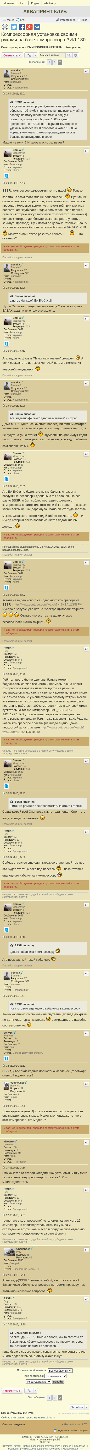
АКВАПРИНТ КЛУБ (45, 11)
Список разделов (13, 1424)
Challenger (23, 1248)
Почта (22, 3)
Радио (35, 3)
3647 (20, 161)
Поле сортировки (45, 1376)
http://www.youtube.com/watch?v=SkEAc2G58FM (48, 604)
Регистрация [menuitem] (67, 19)
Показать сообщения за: (45, 1370)
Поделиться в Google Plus (29, 27)
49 (19, 1153)
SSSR (7, 648)
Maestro (9, 1141)
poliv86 (8, 1032)
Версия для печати (5, 27)
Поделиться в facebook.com (22, 27)
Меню (10, 19)
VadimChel (17, 1082)
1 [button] (55, 62)
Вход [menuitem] (84, 19)
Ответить (10, 55)
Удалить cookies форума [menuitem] (72, 1430)
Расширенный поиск (76, 55)
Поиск (69, 55)
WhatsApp (50, 3)
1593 (20, 1260)
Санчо (17, 150)
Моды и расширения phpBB (45, 1439)
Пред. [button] (49, 62)
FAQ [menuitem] (22, 19)
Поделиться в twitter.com (14, 27)
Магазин (9, 3)
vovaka (15, 70)
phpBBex (27, 1437)
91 (19, 1044)
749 (20, 659)
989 (27, 79)
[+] (3, 1446)
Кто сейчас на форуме (17, 1412)
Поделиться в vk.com (37, 27)
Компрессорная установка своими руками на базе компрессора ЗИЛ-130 (43, 37)
